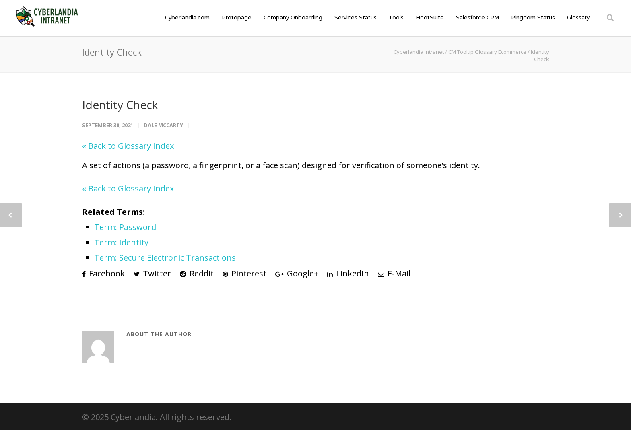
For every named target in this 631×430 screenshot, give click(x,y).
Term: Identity (121, 242)
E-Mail (394, 273)
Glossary (578, 17)
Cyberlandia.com (187, 17)
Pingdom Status (533, 17)
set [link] (95, 165)
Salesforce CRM (477, 17)
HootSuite (430, 17)
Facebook (103, 273)
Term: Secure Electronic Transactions (165, 257)
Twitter (152, 273)
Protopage (237, 17)
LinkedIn (348, 273)
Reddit (197, 273)
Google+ (296, 273)
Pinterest (244, 273)
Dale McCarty (163, 125)
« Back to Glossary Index (128, 145)
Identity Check (120, 104)
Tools (396, 17)
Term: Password (125, 227)
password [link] (170, 165)
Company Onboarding (293, 17)
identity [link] (463, 165)
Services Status (355, 17)
